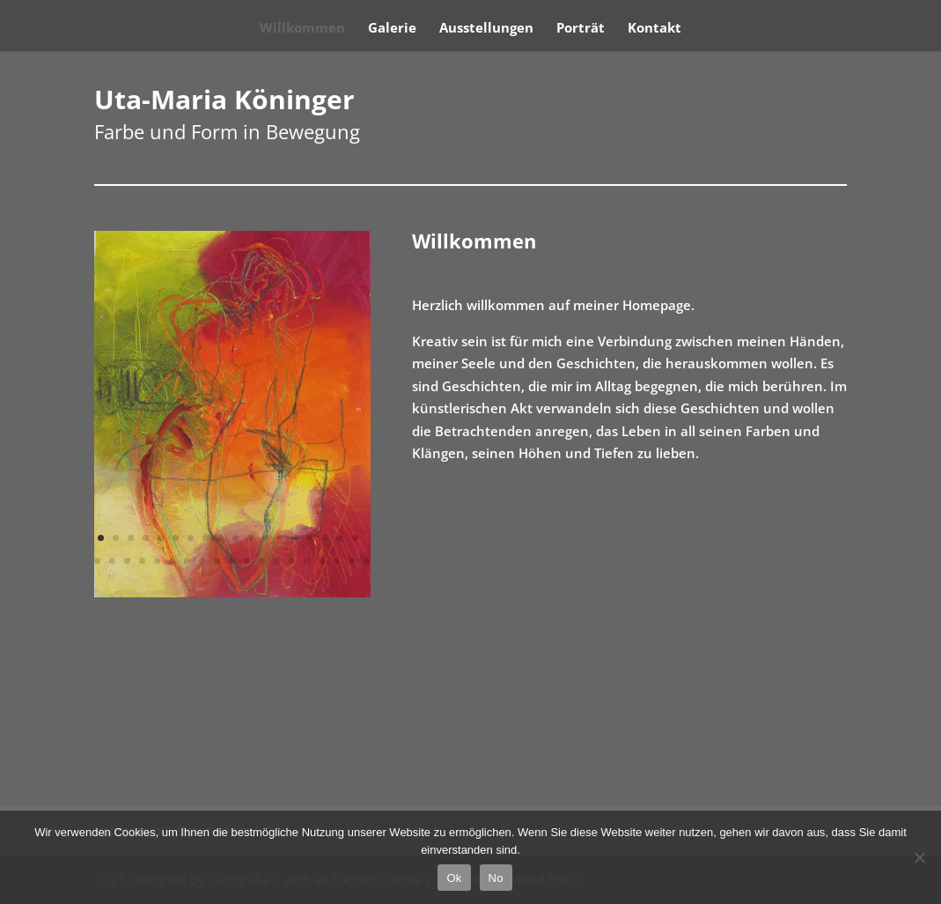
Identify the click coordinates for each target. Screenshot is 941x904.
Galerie (392, 28)
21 (127, 561)
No (496, 878)
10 (235, 538)
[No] (919, 857)
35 (337, 561)
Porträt (580, 28)
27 (217, 561)
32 (292, 561)
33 (307, 561)
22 (142, 561)
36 (352, 561)
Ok (453, 878)
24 (172, 561)
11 (250, 538)
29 (247, 561)
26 (202, 561)
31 (277, 561)
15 (310, 538)
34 (322, 561)
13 (280, 538)
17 (340, 538)
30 (262, 561)
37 (367, 561)
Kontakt (654, 28)
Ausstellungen (486, 28)
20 (112, 561)
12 (265, 538)
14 (295, 538)
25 (187, 561)
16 (325, 538)
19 (97, 561)
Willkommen (302, 28)
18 (355, 538)
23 (157, 561)
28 (232, 561)
